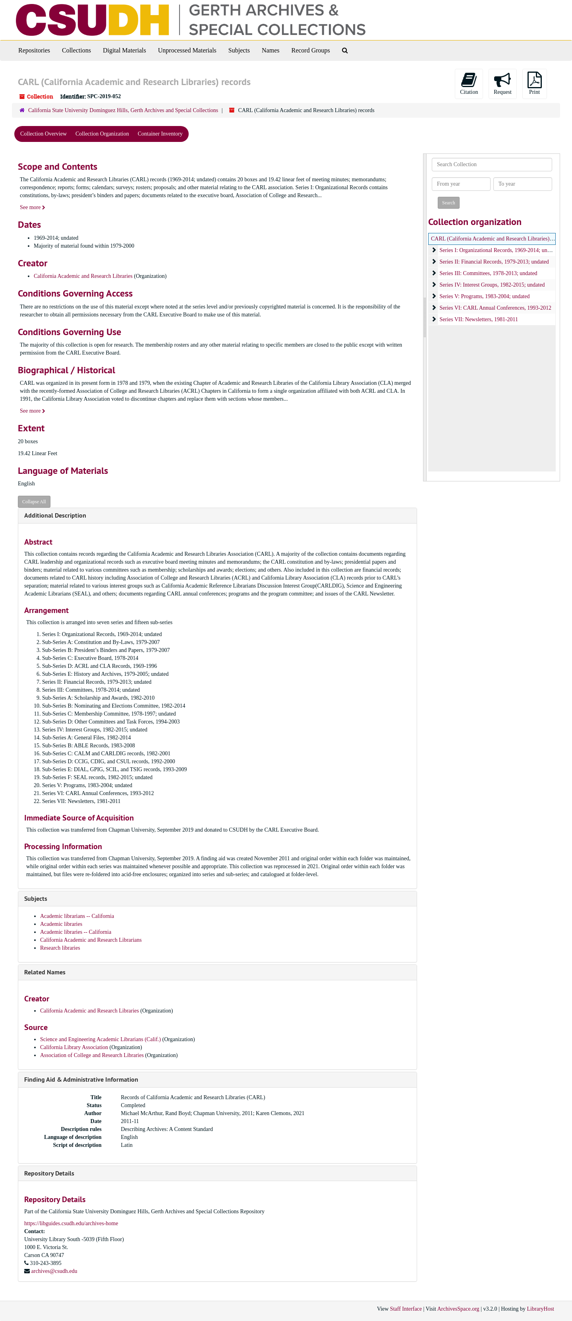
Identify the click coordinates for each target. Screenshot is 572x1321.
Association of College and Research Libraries (92, 1055)
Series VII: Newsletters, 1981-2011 (479, 319)
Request (503, 83)
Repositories (34, 50)
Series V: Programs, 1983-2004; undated (485, 296)
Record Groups (310, 50)
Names (270, 50)
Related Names (45, 972)
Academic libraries (61, 924)
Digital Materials (124, 50)
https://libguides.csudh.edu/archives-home (71, 1223)
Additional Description (55, 515)
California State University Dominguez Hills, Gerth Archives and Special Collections (123, 110)
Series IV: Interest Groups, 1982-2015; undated (492, 285)
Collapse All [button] (34, 501)
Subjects (239, 50)
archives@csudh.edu (54, 1271)
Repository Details (49, 1173)
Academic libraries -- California (75, 932)
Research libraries (60, 948)
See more (32, 207)
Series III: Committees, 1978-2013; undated (488, 273)
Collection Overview (43, 134)
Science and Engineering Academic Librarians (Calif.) (100, 1039)
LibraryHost (540, 1309)
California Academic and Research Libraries (83, 276)
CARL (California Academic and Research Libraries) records (499, 239)
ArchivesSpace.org (458, 1309)
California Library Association (75, 1047)
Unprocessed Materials (187, 50)
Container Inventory (160, 134)
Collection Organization (102, 134)
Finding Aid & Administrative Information (81, 1079)
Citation (469, 83)
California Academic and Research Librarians (91, 940)
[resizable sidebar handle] (425, 317)
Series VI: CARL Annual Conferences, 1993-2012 (496, 308)
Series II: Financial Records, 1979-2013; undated (494, 262)
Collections (76, 50)
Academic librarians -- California (77, 916)
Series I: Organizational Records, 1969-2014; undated (499, 250)
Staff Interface (406, 1309)
